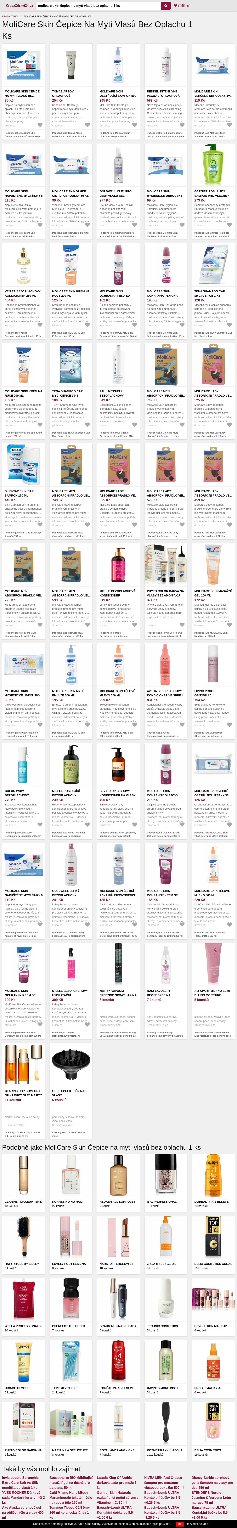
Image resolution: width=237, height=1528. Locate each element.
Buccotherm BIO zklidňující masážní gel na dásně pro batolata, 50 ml (71, 1482)
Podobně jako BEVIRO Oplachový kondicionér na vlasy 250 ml (118, 834)
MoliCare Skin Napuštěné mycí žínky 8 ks (24, 196)
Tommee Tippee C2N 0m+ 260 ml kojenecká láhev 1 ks (70, 1512)
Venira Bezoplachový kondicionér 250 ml (23, 293)
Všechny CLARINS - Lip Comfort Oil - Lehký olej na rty (22, 1134)
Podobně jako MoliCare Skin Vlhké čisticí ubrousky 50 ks (71, 235)
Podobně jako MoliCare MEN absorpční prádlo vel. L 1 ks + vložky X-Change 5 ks (163, 436)
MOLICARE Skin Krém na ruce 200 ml (71, 293)
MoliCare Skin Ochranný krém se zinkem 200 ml (20, 995)
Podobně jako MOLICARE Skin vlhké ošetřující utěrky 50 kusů (210, 834)
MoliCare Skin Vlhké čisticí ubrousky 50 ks (70, 193)
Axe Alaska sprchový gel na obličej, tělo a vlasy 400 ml (23, 1512)
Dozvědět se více (197, 1524)
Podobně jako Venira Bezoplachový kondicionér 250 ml (23, 335)
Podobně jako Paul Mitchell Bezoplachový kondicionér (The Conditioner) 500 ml (117, 436)
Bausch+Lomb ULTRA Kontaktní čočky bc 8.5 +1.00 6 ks (115, 1512)
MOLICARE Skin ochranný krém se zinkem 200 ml (162, 895)
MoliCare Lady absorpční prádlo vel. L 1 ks (166, 495)
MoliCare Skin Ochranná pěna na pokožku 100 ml (162, 296)
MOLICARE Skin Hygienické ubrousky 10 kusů (22, 695)
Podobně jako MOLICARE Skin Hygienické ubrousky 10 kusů (21, 734)
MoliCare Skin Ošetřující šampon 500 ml (118, 96)
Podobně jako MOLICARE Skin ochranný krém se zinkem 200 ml (165, 934)
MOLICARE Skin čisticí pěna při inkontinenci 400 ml (117, 895)
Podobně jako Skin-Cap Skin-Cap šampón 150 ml (23, 534)
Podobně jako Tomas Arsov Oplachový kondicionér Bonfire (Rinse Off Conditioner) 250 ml (69, 136)
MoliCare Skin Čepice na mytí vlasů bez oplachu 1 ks (22, 96)
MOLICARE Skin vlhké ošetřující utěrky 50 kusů (211, 795)
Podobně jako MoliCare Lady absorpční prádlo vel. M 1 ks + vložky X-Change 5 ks (116, 536)
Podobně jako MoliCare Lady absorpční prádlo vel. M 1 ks (209, 534)
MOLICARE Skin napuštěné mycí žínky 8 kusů (24, 895)
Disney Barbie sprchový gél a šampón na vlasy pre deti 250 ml (212, 1482)
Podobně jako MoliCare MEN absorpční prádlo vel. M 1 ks (67, 635)
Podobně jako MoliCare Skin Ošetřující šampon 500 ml (115, 135)
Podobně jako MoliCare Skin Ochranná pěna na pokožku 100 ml (166, 335)
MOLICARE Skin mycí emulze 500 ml (68, 693)
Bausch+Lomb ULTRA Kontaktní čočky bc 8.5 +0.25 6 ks (162, 1497)
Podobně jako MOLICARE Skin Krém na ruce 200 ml (68, 335)
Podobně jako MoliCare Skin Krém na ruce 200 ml (23, 434)
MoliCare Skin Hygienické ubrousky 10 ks (164, 196)
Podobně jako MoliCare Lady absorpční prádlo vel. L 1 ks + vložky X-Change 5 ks (210, 436)
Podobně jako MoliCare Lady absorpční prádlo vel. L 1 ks (162, 534)
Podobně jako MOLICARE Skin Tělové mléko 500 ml (116, 734)
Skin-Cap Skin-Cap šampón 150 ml (19, 493)
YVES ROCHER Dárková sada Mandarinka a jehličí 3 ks (23, 1497)
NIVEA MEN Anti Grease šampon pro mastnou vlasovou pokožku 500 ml (164, 1482)
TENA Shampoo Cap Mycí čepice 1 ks (209, 293)
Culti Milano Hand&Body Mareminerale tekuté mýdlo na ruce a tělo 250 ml (71, 1497)
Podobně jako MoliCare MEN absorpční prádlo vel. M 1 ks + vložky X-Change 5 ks (68, 536)
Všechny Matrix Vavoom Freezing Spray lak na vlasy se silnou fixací (118, 1034)
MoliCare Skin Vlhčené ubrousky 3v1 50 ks (212, 96)
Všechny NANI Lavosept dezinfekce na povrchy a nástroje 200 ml (165, 1036)
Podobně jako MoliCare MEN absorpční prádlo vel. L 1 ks (20, 635)
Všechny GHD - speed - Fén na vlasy (68, 1134)
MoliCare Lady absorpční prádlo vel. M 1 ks (213, 495)
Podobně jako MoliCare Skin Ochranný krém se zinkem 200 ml (23, 1034)
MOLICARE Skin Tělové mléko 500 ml (117, 693)
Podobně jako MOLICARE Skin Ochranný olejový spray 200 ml (164, 834)
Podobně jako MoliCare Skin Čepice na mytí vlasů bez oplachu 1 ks (23, 136)
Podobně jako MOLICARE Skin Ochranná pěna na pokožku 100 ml (118, 335)
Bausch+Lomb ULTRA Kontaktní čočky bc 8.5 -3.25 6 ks (162, 1512)
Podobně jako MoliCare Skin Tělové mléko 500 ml (209, 934)
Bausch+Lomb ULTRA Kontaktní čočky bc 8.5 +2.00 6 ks (209, 1512)
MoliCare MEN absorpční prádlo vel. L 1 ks (24, 595)
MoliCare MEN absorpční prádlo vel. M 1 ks (71, 595)
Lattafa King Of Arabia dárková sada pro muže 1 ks (116, 1482)
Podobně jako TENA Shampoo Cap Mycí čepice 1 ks (213, 335)
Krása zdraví (10, 16)
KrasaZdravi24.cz (19, 5)
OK (180, 1524)
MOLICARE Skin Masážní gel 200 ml (213, 593)
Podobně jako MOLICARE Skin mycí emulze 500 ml (68, 734)
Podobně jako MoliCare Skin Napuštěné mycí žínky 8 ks (20, 235)
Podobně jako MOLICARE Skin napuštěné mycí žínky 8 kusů (21, 934)
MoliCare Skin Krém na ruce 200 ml (23, 393)
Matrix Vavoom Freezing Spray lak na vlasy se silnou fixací (118, 995)
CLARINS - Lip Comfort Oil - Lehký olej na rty (23, 1093)
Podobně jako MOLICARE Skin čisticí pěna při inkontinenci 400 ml (118, 934)
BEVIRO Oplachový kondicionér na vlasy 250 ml (117, 795)
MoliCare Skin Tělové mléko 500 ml (212, 893)
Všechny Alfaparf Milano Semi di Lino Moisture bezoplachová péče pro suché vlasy (212, 1036)
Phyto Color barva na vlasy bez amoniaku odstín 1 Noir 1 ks (165, 595)
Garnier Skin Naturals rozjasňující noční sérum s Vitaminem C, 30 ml (118, 1497)
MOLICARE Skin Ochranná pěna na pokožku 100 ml (115, 296)
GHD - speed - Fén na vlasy (68, 1093)
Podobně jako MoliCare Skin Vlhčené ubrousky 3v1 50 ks (209, 135)
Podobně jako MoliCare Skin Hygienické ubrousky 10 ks (162, 235)
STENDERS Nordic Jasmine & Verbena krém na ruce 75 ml (211, 1497)
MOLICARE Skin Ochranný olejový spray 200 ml (162, 795)
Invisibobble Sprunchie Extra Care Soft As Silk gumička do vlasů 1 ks (20, 1482)
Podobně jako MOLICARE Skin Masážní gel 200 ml (210, 635)
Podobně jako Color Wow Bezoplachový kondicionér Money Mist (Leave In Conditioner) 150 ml (23, 836)
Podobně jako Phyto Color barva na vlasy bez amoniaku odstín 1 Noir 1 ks (164, 636)
